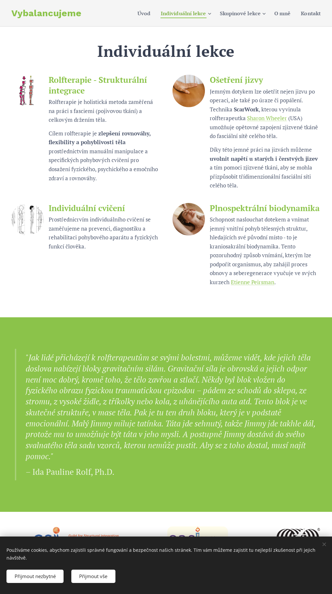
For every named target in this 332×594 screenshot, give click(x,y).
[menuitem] (134, 13)
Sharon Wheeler (267, 118)
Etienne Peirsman (252, 282)
